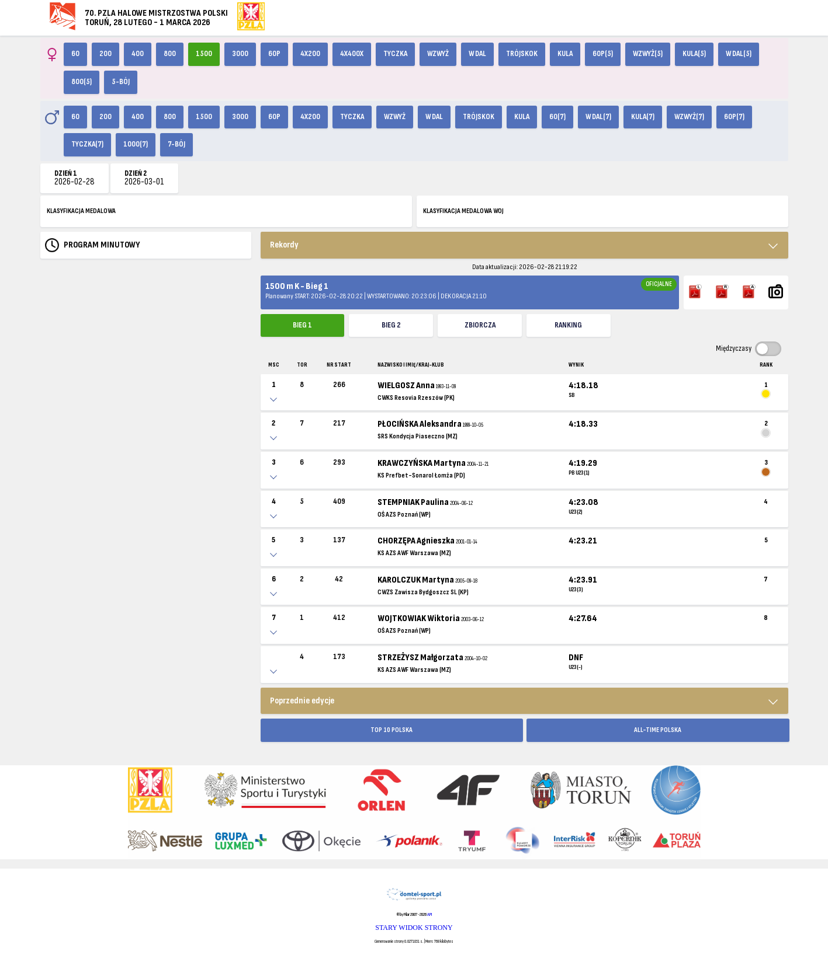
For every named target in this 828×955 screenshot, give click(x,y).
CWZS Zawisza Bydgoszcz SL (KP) (423, 592)
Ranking (568, 325)
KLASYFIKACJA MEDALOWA (81, 211)
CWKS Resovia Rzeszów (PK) (416, 397)
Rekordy (284, 244)
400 (137, 53)
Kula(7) (642, 116)
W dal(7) (598, 116)
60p (274, 53)
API (429, 914)
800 (170, 53)
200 (105, 53)
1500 (204, 53)
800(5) (81, 81)
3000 (240, 53)
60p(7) (734, 116)
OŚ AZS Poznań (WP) (404, 514)
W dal (477, 53)
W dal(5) (738, 53)
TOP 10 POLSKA (391, 730)
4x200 (310, 53)
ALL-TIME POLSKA (657, 730)
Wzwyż (438, 53)
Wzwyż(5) (648, 53)
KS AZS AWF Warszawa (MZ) (414, 553)
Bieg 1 (302, 325)
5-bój (121, 81)
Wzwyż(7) (689, 116)
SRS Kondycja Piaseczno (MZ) (417, 436)
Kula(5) (694, 53)
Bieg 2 (391, 325)
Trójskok (522, 53)
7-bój (176, 144)
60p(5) (603, 53)
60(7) (557, 116)
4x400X (351, 53)
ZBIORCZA (480, 325)
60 (75, 53)
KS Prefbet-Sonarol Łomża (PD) (421, 475)
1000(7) (135, 144)
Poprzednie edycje (302, 700)
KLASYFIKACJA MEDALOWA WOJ (463, 211)
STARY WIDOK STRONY (413, 927)
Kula (565, 53)
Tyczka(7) (87, 144)
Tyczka (395, 53)
